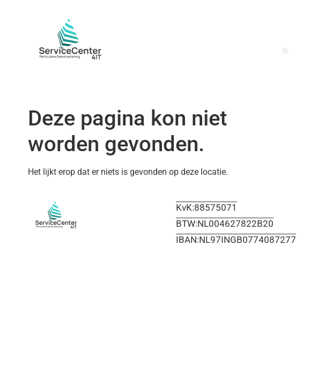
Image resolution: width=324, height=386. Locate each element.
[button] (285, 51)
